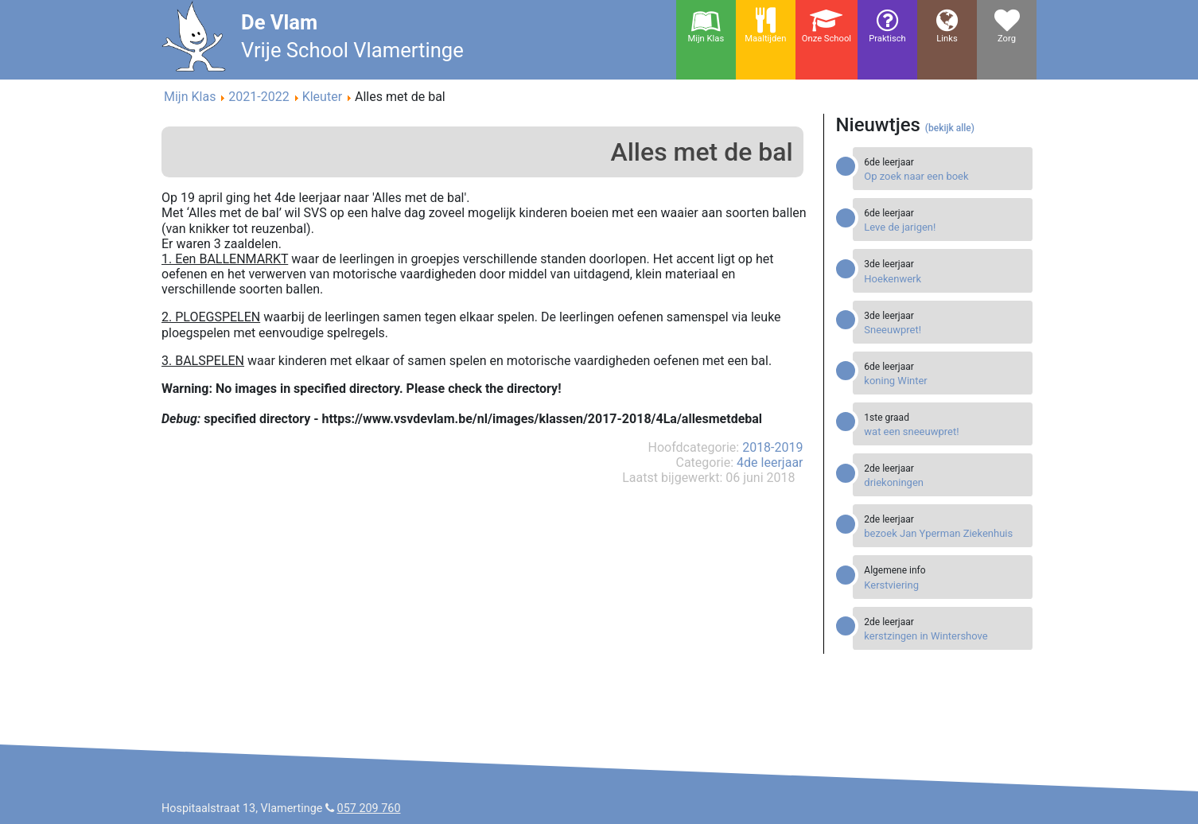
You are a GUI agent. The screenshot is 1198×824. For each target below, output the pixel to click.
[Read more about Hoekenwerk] (944, 279)
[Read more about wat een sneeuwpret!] (944, 431)
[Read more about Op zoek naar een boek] (944, 176)
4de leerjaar (770, 462)
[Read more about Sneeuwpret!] (944, 330)
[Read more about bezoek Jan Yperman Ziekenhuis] (944, 533)
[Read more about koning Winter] (944, 381)
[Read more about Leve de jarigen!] (944, 227)
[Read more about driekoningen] (944, 482)
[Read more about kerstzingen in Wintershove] (944, 636)
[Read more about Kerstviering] (944, 585)
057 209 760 (369, 808)
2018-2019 (772, 447)
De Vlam (279, 22)
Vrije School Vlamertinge (352, 50)
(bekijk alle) (949, 128)
